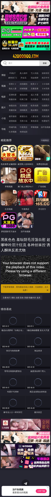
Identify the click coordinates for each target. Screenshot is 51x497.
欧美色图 (34, 105)
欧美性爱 (45, 94)
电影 (3, 96)
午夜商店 (23, 127)
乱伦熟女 (34, 99)
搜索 (45, 63)
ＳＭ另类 (45, 88)
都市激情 (12, 116)
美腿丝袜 (12, 110)
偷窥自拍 (12, 105)
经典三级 (23, 99)
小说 (3, 118)
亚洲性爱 (12, 94)
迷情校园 (12, 121)
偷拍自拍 (23, 94)
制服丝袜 (12, 99)
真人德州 (23, 73)
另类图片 (45, 110)
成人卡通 (34, 94)
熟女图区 (34, 110)
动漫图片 (45, 105)
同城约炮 (12, 127)
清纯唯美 (23, 110)
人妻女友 (34, 116)
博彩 (3, 75)
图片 (3, 107)
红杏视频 (12, 131)
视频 (3, 85)
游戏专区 (45, 73)
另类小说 (23, 121)
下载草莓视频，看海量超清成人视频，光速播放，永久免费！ (26, 289)
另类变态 (45, 99)
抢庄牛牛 (45, 77)
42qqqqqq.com (25, 56)
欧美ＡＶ (34, 84)
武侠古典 (45, 116)
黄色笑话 (34, 121)
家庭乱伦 (23, 116)
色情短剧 (23, 131)
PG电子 (12, 73)
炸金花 (23, 77)
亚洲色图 (23, 105)
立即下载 (41, 491)
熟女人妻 (12, 88)
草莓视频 (34, 127)
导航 (3, 129)
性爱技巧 (45, 121)
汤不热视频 (45, 127)
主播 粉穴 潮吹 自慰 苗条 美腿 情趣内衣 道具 (21, 297)
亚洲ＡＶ (12, 84)
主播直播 (34, 88)
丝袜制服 (23, 88)
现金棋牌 (34, 77)
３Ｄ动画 (45, 84)
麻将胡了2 (12, 77)
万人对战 (34, 73)
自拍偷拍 (23, 84)
